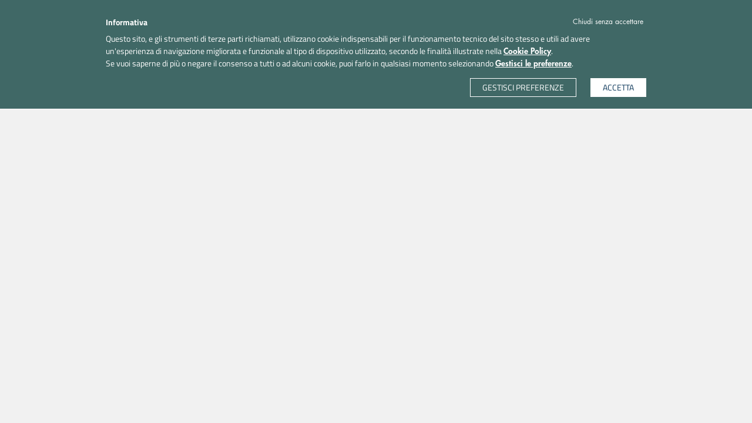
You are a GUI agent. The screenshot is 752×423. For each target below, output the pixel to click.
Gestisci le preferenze (533, 63)
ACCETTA (618, 87)
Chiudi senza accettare (608, 21)
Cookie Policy (527, 51)
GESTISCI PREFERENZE (523, 87)
